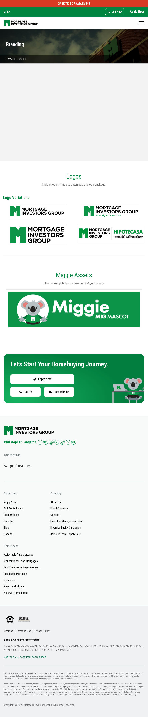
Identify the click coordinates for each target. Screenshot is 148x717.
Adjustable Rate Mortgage (18, 554)
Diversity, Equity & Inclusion (65, 527)
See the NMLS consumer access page (25, 657)
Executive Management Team (66, 521)
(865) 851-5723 (21, 466)
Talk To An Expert (13, 508)
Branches (9, 521)
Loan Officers (11, 514)
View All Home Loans (16, 592)
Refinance (9, 580)
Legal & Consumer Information (21, 639)
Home (9, 59)
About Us (55, 502)
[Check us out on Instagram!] (45, 442)
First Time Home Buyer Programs (22, 567)
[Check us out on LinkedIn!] (56, 442)
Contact (54, 514)
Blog (6, 527)
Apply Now (137, 12)
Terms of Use (23, 631)
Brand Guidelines (59, 508)
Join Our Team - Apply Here (65, 534)
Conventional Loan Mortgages (21, 561)
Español (8, 534)
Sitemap (8, 631)
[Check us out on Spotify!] (73, 442)
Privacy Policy (42, 631)
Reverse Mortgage (14, 586)
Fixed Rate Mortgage (15, 573)
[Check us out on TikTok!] (62, 442)
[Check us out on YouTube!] (51, 442)
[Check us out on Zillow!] (68, 442)
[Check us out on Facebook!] (40, 442)
